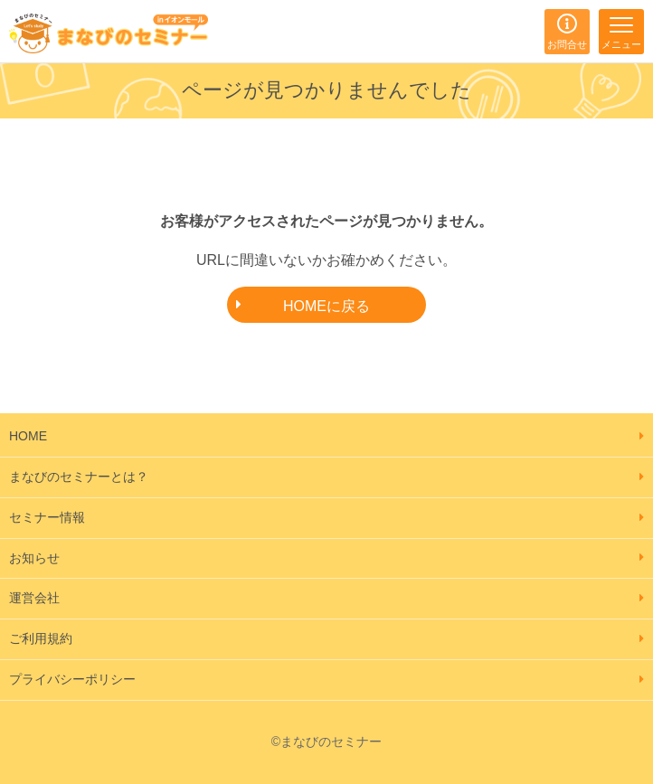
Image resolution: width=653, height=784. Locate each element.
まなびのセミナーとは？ (78, 476)
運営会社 (34, 597)
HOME (28, 436)
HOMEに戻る (326, 306)
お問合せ (567, 44)
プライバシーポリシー (72, 679)
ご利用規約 (40, 638)
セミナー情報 (47, 517)
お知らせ (34, 558)
